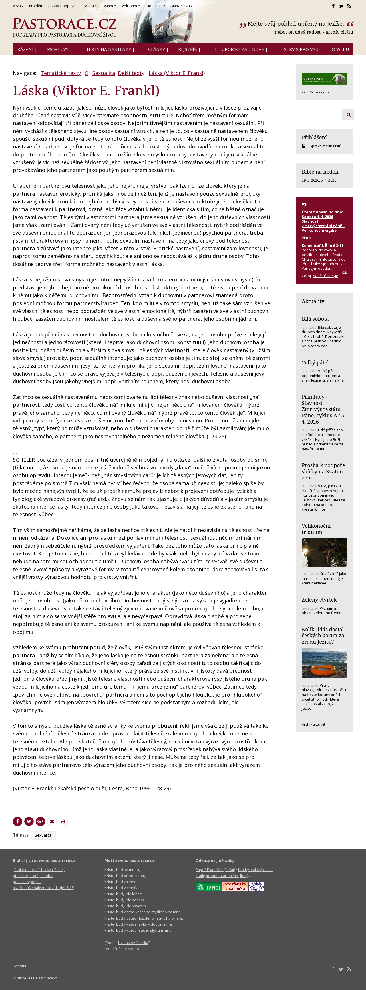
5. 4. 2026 (328, 180)
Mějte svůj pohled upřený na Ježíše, (296, 23)
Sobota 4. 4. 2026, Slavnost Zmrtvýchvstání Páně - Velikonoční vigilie (323, 223)
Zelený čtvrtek (319, 599)
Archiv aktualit (313, 724)
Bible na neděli (320, 171)
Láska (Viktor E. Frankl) (177, 73)
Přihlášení (314, 137)
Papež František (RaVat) (215, 869)
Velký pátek (316, 362)
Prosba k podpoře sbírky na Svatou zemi (323, 471)
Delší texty (131, 73)
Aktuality (313, 301)
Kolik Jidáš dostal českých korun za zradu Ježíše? (323, 635)
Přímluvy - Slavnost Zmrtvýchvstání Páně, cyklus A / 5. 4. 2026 (323, 409)
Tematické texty (61, 73)
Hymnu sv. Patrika (133, 942)
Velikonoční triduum (316, 528)
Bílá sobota (315, 318)
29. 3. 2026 (310, 180)
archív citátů (339, 32)
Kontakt (19, 966)
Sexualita (103, 73)
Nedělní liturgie (325, 275)
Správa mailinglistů (325, 145)
